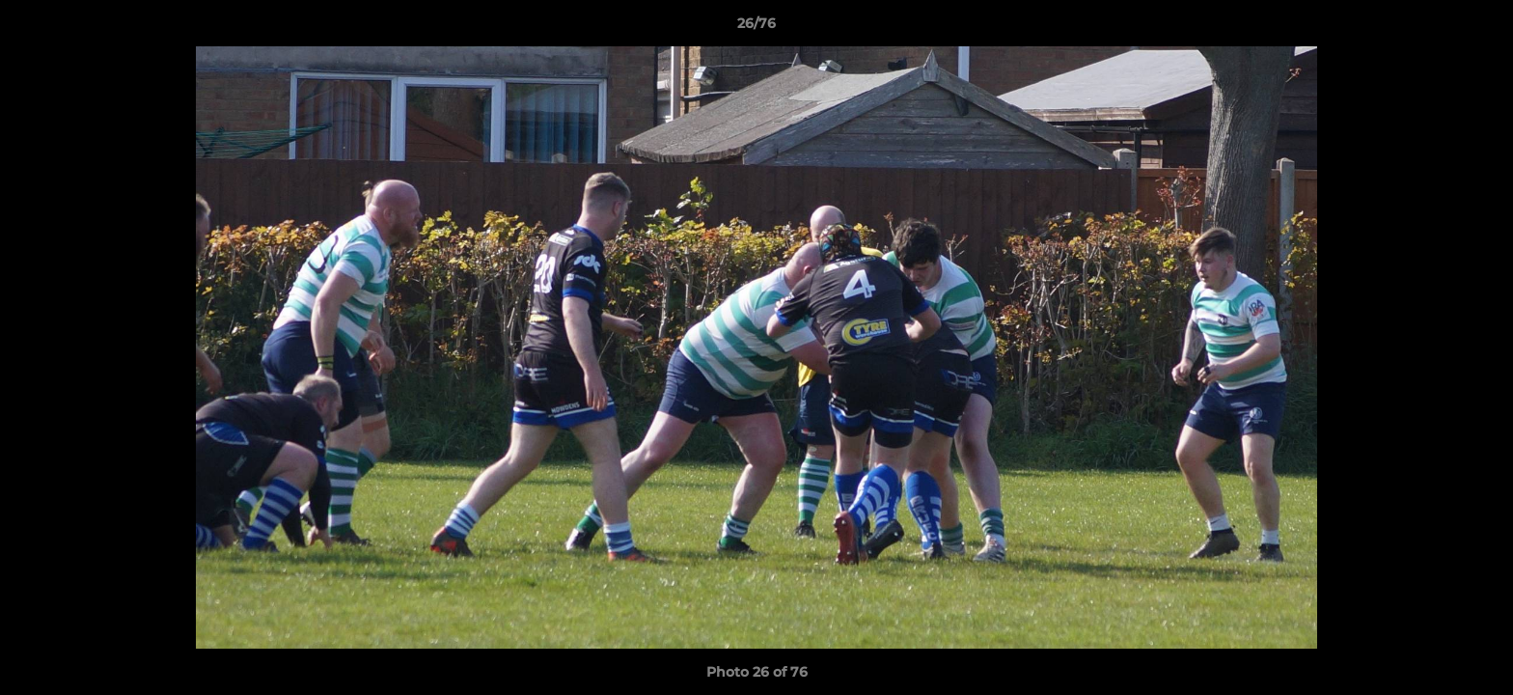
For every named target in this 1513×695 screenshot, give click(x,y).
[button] (1478, 28)
